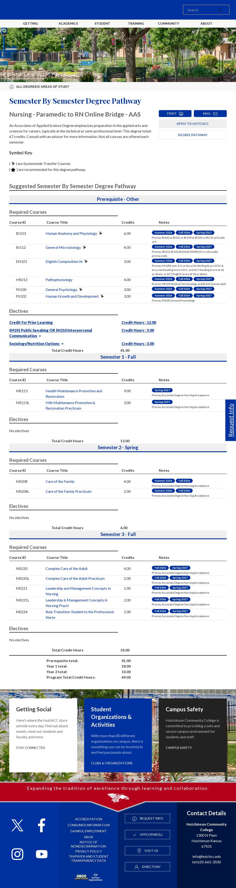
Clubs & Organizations (112, 763)
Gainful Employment (88, 831)
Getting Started (30, 27)
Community (168, 23)
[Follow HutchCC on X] (17, 826)
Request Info (230, 420)
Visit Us (147, 851)
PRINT (175, 113)
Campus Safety (179, 748)
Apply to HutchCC (193, 124)
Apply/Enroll (147, 834)
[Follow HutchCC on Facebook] (41, 826)
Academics (68, 23)
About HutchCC (206, 27)
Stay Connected (30, 748)
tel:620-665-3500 (206, 862)
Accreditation (88, 819)
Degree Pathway (192, 135)
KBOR (88, 837)
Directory (147, 867)
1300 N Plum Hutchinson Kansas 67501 (206, 835)
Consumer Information (89, 825)
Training (136, 23)
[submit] (219, 10)
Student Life (103, 27)
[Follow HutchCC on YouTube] (42, 855)
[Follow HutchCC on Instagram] (17, 855)
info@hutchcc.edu (206, 856)
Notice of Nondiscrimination (88, 844)
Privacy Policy (88, 851)
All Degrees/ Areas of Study (39, 86)
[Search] (206, 10)
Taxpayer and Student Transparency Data (89, 858)
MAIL (210, 113)
